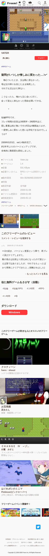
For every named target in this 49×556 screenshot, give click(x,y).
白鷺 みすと (7, 449)
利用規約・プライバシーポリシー (15, 539)
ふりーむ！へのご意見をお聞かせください (32, 545)
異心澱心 (6, 58)
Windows (14, 312)
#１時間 (6, 296)
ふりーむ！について (13, 542)
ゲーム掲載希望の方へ (10, 545)
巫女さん (5, 410)
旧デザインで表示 (26, 542)
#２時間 (30, 288)
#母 (16, 296)
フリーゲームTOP (7, 206)
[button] (46, 25)
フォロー (41, 58)
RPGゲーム (21, 206)
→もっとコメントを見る (36, 274)
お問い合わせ (38, 542)
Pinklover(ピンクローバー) (14, 492)
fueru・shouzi (8, 370)
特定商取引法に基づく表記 (36, 539)
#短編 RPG (17, 288)
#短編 (5, 288)
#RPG (41, 288)
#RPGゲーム (6, 67)
